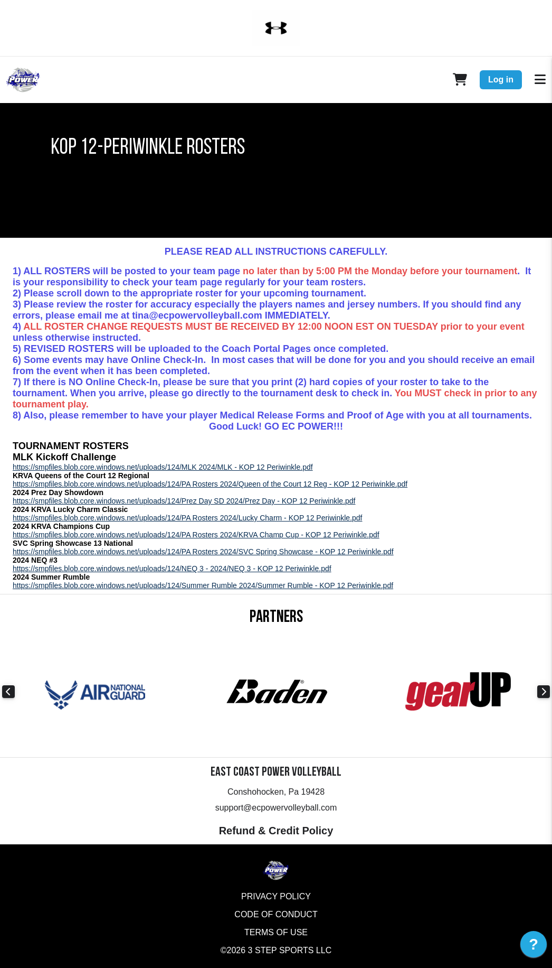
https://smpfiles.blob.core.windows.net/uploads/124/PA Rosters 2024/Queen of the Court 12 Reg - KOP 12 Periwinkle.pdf (210, 484)
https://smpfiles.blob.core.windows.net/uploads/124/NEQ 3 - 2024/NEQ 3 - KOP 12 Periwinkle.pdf (172, 568)
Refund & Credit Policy (276, 830)
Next (543, 691)
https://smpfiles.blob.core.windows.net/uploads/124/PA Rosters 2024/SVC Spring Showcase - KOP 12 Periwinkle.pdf (203, 551)
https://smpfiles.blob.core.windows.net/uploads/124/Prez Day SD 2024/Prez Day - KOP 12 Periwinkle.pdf (184, 501)
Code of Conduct (275, 914)
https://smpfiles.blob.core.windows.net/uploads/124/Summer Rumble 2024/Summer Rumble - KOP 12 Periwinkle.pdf (203, 585)
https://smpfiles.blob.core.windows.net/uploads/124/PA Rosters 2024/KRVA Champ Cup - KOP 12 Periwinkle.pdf (196, 534)
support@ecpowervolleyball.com (276, 807)
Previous (8, 691)
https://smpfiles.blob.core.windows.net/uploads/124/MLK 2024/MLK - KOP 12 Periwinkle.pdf (163, 467)
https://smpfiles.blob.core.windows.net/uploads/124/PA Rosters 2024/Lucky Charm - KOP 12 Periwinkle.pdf (187, 518)
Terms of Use (276, 932)
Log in (500, 79)
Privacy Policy (276, 896)
